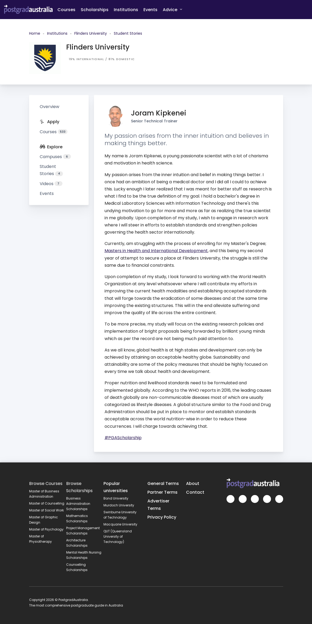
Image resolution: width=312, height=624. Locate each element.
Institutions (126, 10)
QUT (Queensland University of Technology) (117, 536)
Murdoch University (118, 505)
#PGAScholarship (123, 438)
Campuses (55, 157)
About (192, 483)
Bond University (115, 498)
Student (51, 170)
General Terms (163, 483)
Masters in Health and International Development (156, 251)
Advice (172, 9)
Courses (66, 10)
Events (150, 10)
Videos (51, 184)
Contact (195, 492)
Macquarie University (120, 524)
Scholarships (94, 10)
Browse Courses (45, 483)
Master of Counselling (46, 503)
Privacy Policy (161, 517)
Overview (49, 107)
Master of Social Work (46, 510)
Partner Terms (162, 492)
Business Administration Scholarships (78, 503)
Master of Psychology (46, 529)
